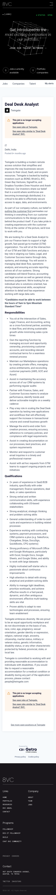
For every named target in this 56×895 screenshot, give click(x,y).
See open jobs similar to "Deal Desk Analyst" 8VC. (29, 132)
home (5, 797)
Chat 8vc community (12, 841)
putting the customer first (18, 211)
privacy (6, 856)
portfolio (7, 801)
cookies (15, 856)
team (30, 801)
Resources (7, 804)
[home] (7, 4)
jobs (5, 83)
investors (16, 881)
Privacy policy (20, 757)
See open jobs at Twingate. (25, 127)
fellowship (8, 829)
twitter (6, 881)
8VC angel (7, 808)
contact (6, 812)
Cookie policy (33, 757)
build (5, 837)
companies (18, 83)
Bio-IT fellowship (11, 833)
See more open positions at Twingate (28, 725)
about (30, 797)
